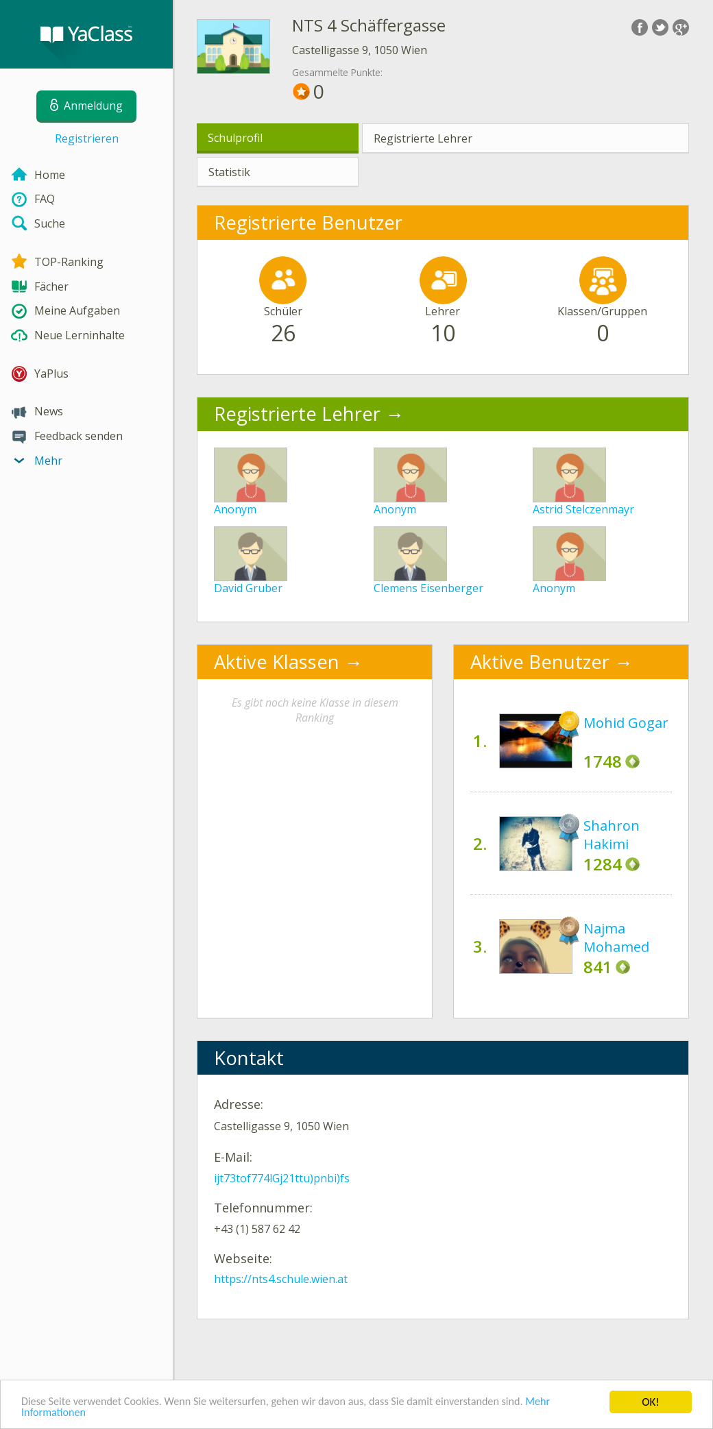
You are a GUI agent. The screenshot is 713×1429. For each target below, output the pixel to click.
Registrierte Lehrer (423, 138)
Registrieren (87, 138)
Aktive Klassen (276, 661)
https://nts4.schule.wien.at (281, 1278)
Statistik (229, 172)
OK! (651, 1400)
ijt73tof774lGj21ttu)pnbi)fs (282, 1178)
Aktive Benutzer (539, 661)
